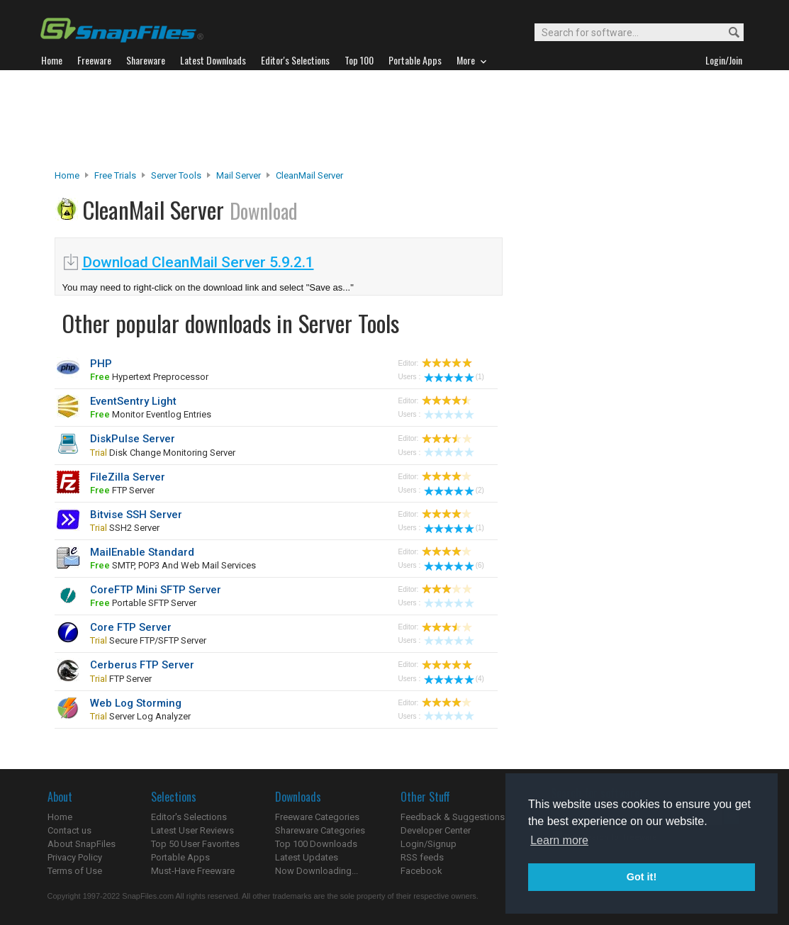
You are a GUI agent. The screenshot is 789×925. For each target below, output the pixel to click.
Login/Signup (429, 844)
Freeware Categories (317, 817)
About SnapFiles (81, 844)
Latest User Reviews (192, 830)
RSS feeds (422, 857)
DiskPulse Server (132, 438)
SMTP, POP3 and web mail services (173, 565)
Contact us (69, 830)
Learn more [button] (559, 840)
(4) (454, 679)
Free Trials (115, 175)
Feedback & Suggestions (453, 817)
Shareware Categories (320, 830)
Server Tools (176, 175)
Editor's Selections (189, 817)
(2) (454, 490)
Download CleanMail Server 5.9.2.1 (198, 262)
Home (67, 175)
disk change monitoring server (162, 452)
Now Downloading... (316, 870)
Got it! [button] (641, 876)
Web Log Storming (135, 703)
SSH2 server (125, 527)
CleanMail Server (309, 175)
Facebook (421, 870)
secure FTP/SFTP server (148, 640)
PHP (101, 363)
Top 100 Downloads (316, 844)
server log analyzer (140, 716)
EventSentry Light (133, 401)
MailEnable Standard (142, 552)
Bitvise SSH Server (136, 514)
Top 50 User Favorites (195, 844)
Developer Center (436, 830)
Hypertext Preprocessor (149, 376)
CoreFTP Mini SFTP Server (155, 589)
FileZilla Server (127, 477)
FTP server (122, 490)
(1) (454, 377)
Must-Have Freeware (193, 870)
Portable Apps (180, 857)
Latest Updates (306, 857)
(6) (454, 565)
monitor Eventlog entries (150, 414)
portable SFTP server (143, 603)
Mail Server (238, 175)
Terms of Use (74, 870)
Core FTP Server (131, 627)
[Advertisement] (395, 120)
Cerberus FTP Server (142, 664)
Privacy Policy (74, 857)
